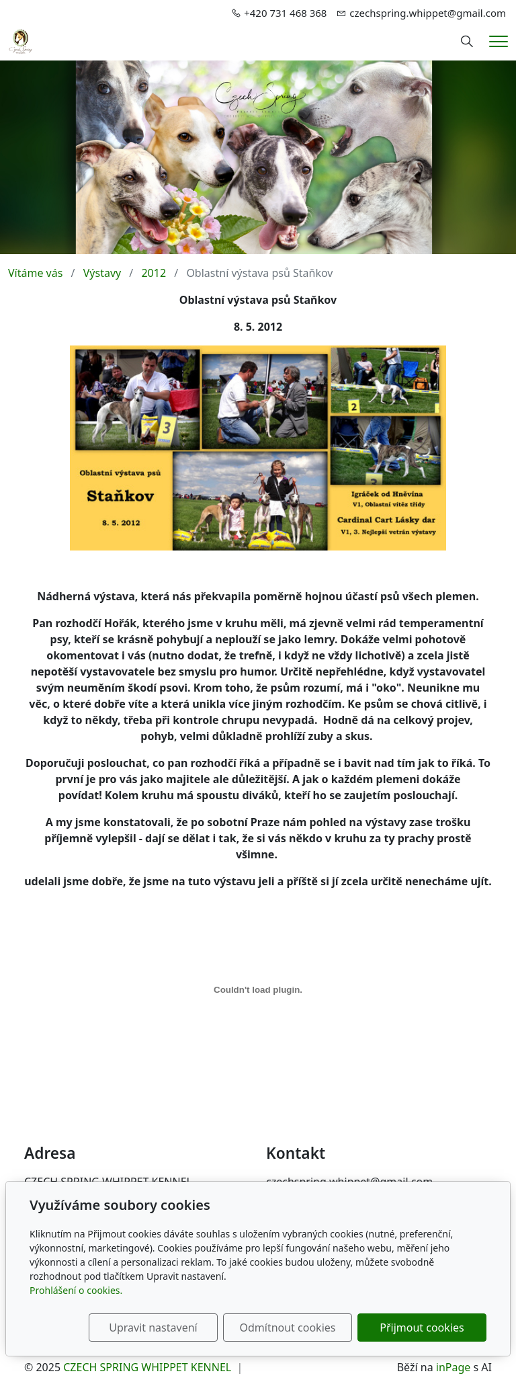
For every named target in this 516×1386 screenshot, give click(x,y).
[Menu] (498, 41)
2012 (153, 273)
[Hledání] (467, 42)
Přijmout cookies (422, 1327)
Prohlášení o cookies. (76, 1290)
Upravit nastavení (153, 1327)
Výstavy (102, 273)
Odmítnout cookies (287, 1327)
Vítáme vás (35, 273)
